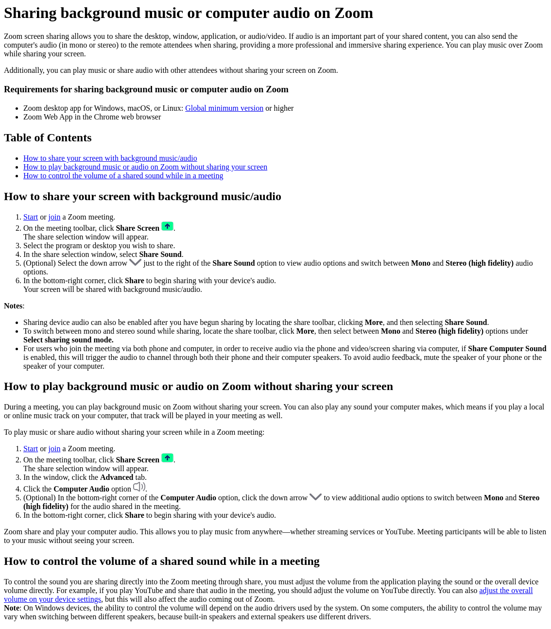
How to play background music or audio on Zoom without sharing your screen (145, 167)
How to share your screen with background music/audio (110, 158)
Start (30, 217)
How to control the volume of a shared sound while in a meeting (123, 175)
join (55, 217)
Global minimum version (224, 108)
